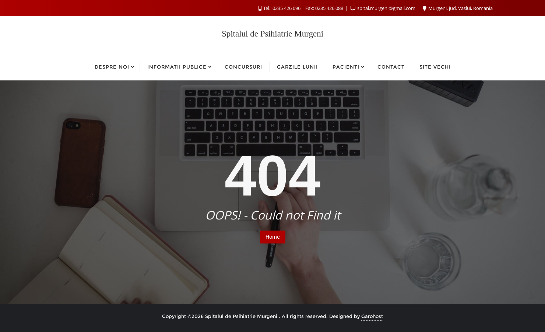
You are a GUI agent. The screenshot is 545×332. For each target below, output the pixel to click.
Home (273, 236)
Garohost (372, 316)
